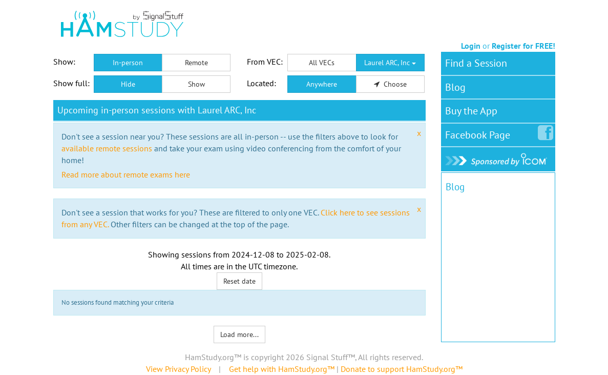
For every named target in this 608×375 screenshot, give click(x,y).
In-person (128, 62)
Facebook (479, 133)
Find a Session (476, 63)
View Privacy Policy (178, 369)
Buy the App (471, 110)
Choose (390, 84)
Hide (128, 84)
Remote (196, 62)
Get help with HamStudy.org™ (281, 369)
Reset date (239, 281)
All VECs (321, 62)
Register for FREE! (523, 46)
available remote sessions (106, 148)
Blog (455, 87)
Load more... (239, 334)
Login (470, 46)
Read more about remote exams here (125, 174)
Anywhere (321, 84)
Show (196, 84)
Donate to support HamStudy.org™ (402, 369)
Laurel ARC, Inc (390, 62)
